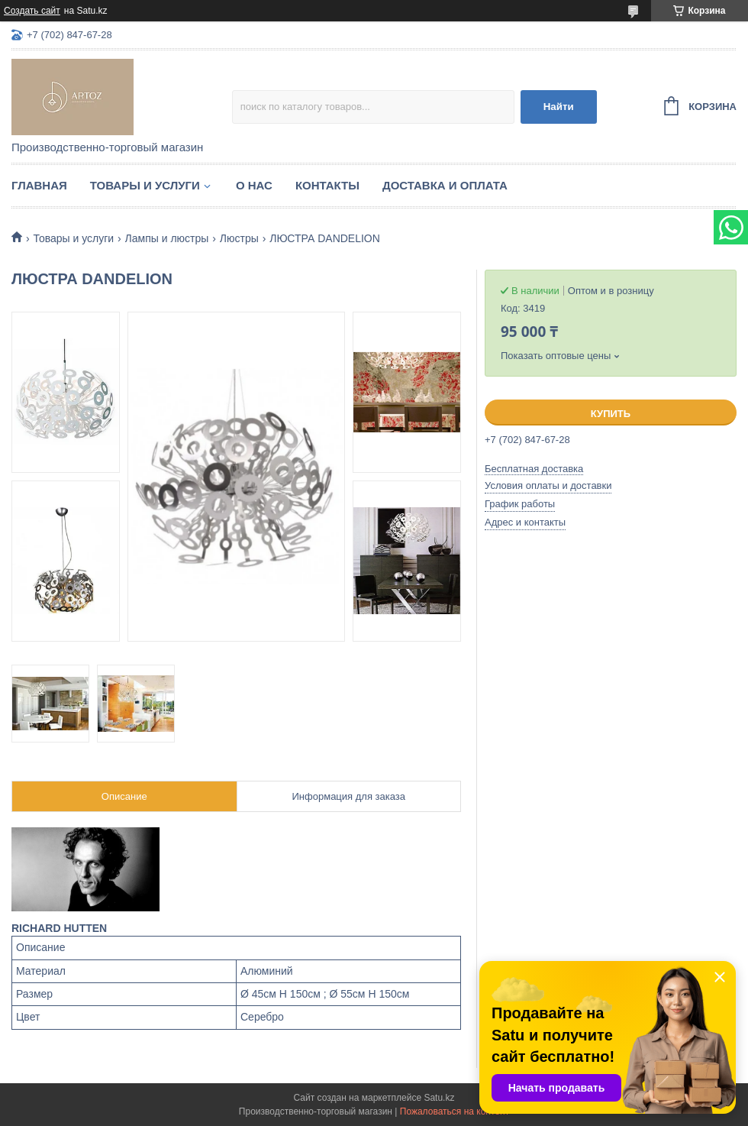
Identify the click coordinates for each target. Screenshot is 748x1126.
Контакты (327, 185)
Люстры (239, 238)
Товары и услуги (145, 185)
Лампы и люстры (167, 238)
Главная (39, 185)
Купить (610, 413)
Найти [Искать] (558, 106)
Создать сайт (32, 10)
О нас (254, 185)
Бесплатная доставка (534, 468)
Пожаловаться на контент (454, 1111)
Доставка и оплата (445, 185)
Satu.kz (439, 1097)
